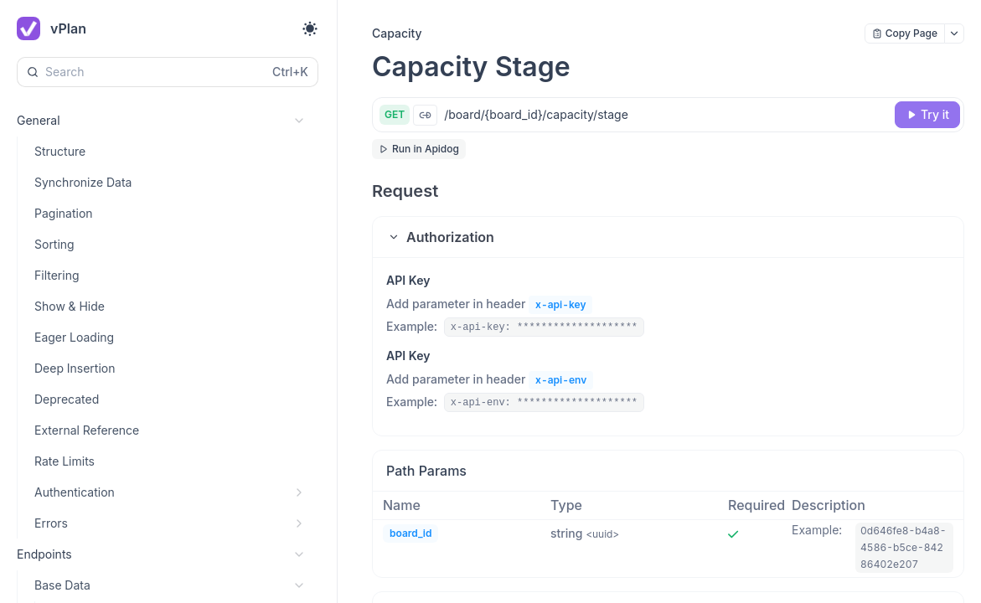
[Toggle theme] (310, 28)
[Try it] (927, 114)
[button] (668, 237)
